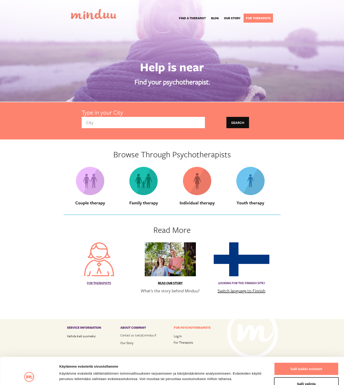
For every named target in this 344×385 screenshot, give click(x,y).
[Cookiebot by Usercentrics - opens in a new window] (29, 376)
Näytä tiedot (242, 368)
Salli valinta (306, 358)
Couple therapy (90, 203)
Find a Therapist (192, 18)
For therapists (258, 18)
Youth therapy (250, 203)
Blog (215, 18)
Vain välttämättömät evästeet (306, 373)
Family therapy (143, 203)
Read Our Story (170, 283)
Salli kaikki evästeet (306, 343)
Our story (232, 18)
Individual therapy (197, 203)
